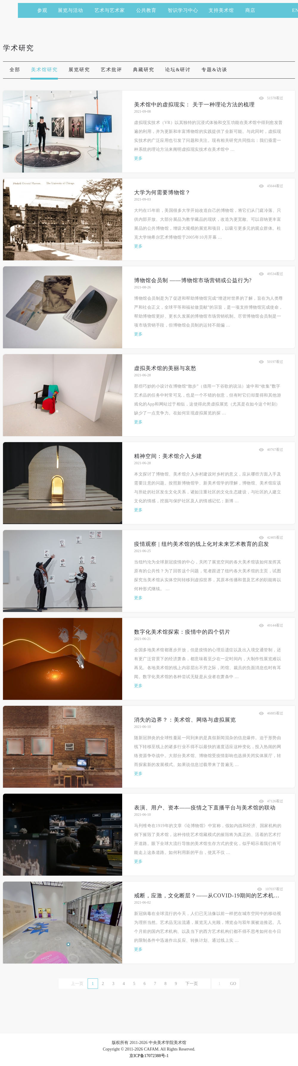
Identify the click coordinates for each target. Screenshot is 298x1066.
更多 (138, 158)
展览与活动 (73, 10)
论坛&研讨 (178, 69)
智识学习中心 (183, 10)
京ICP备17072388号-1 (148, 1055)
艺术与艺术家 (112, 10)
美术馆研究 (44, 69)
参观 (42, 10)
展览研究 (79, 69)
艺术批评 (111, 69)
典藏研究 (143, 69)
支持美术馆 (224, 10)
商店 (250, 10)
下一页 (191, 983)
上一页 (77, 983)
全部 (15, 69)
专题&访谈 (214, 69)
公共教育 (149, 10)
